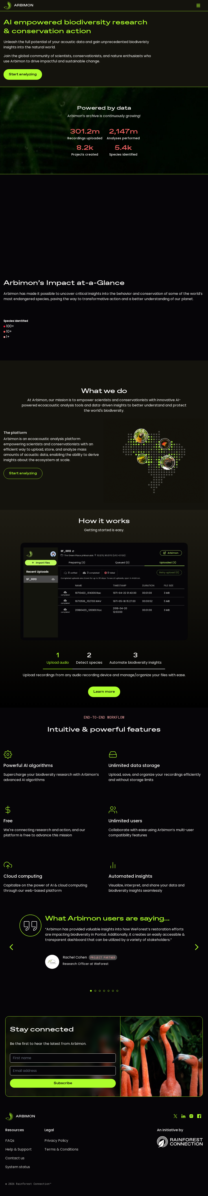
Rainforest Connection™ (33, 1183)
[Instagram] (191, 1116)
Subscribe (63, 1083)
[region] (104, 267)
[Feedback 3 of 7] (100, 991)
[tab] (104, 658)
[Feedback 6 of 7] (113, 991)
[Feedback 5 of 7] (108, 991)
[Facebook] (199, 1116)
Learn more (104, 691)
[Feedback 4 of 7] (104, 991)
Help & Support (18, 1149)
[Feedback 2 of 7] (95, 991)
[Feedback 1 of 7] (91, 991)
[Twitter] (175, 1116)
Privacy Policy (56, 1140)
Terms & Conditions (61, 1149)
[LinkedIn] (183, 1116)
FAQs (9, 1140)
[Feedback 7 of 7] (117, 991)
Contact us (14, 1158)
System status (17, 1166)
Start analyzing (23, 74)
